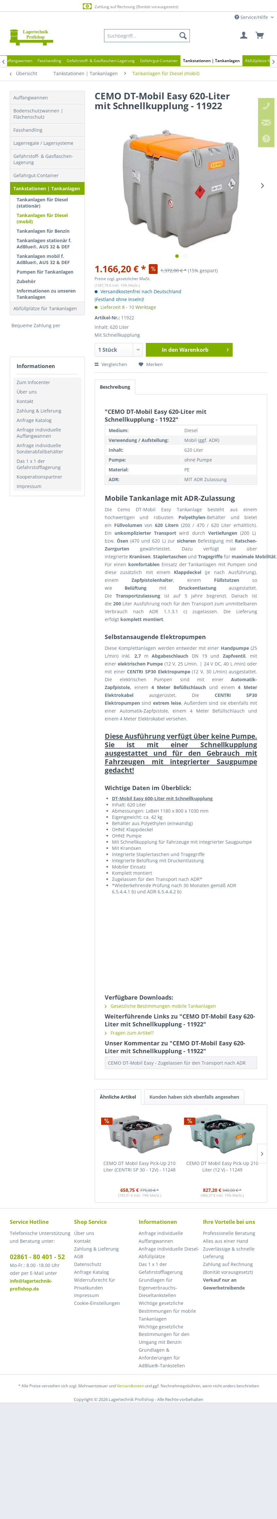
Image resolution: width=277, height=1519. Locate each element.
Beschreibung (115, 387)
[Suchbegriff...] (147, 35)
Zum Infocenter (33, 382)
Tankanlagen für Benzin (43, 231)
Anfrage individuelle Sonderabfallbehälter (40, 448)
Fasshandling (27, 130)
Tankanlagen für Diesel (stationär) (42, 202)
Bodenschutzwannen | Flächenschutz (38, 114)
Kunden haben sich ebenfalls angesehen (194, 1097)
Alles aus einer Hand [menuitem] (225, 1241)
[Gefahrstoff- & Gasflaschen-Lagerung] (100, 60)
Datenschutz (87, 1264)
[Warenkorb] (260, 35)
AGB (78, 1256)
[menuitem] (147, 35)
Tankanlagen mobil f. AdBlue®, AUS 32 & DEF (43, 259)
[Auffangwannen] (18, 60)
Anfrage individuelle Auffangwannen (39, 433)
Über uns (27, 392)
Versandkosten (130, 1386)
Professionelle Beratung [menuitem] (229, 1233)
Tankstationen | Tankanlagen (46, 188)
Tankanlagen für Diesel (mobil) (42, 218)
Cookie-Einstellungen (97, 1303)
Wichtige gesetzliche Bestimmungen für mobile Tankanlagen (167, 1311)
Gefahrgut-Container (36, 175)
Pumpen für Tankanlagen (45, 272)
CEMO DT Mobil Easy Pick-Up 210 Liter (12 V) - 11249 (222, 1166)
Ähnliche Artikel (118, 1097)
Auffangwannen (30, 97)
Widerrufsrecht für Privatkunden (94, 1284)
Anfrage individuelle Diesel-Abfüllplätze (169, 1253)
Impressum (29, 486)
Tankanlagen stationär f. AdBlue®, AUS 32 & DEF (44, 243)
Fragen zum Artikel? (129, 1033)
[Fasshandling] (49, 60)
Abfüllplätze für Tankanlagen (45, 308)
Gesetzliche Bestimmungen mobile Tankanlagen (160, 1006)
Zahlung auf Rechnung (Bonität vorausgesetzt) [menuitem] (228, 1268)
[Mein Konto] (244, 35)
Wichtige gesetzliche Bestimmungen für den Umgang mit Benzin (164, 1334)
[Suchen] (183, 35)
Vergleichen (111, 364)
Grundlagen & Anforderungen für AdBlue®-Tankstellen (162, 1358)
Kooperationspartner (39, 477)
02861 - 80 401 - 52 (37, 1257)
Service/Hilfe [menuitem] (252, 17)
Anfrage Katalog (34, 420)
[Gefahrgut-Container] (158, 60)
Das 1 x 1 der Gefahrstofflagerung (39, 464)
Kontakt (25, 401)
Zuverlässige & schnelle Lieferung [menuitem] (228, 1253)
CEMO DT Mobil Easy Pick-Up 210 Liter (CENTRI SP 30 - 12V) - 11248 (139, 1166)
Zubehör (26, 281)
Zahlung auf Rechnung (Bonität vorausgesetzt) (130, 6)
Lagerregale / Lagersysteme (43, 143)
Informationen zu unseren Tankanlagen (46, 294)
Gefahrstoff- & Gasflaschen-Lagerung (43, 159)
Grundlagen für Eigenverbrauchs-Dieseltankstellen (158, 1288)
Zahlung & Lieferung (39, 411)
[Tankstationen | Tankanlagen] (211, 60)
